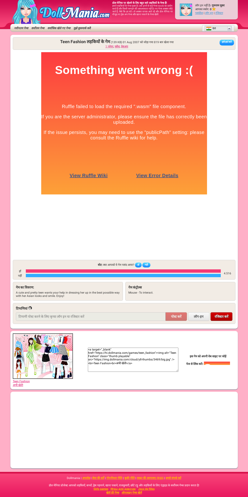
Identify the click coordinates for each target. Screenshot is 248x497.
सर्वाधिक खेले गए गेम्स (58, 28)
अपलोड (86, 478)
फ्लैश (117, 46)
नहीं (146, 264)
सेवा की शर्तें (98, 478)
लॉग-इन (198, 316)
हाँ (138, 264)
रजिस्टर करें (221, 316)
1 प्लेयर (109, 46)
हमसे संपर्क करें (173, 478)
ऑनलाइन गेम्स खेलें (132, 492)
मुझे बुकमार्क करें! (82, 28)
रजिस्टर (219, 13)
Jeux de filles (146, 489)
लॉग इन (209, 13)
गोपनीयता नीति (114, 478)
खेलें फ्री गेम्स (112, 492)
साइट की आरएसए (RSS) (150, 478)
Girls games (101, 489)
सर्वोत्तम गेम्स (37, 28)
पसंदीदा (199, 13)
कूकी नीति (129, 478)
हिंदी (211, 28)
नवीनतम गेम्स (21, 28)
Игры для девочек (123, 489)
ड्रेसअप (124, 46)
